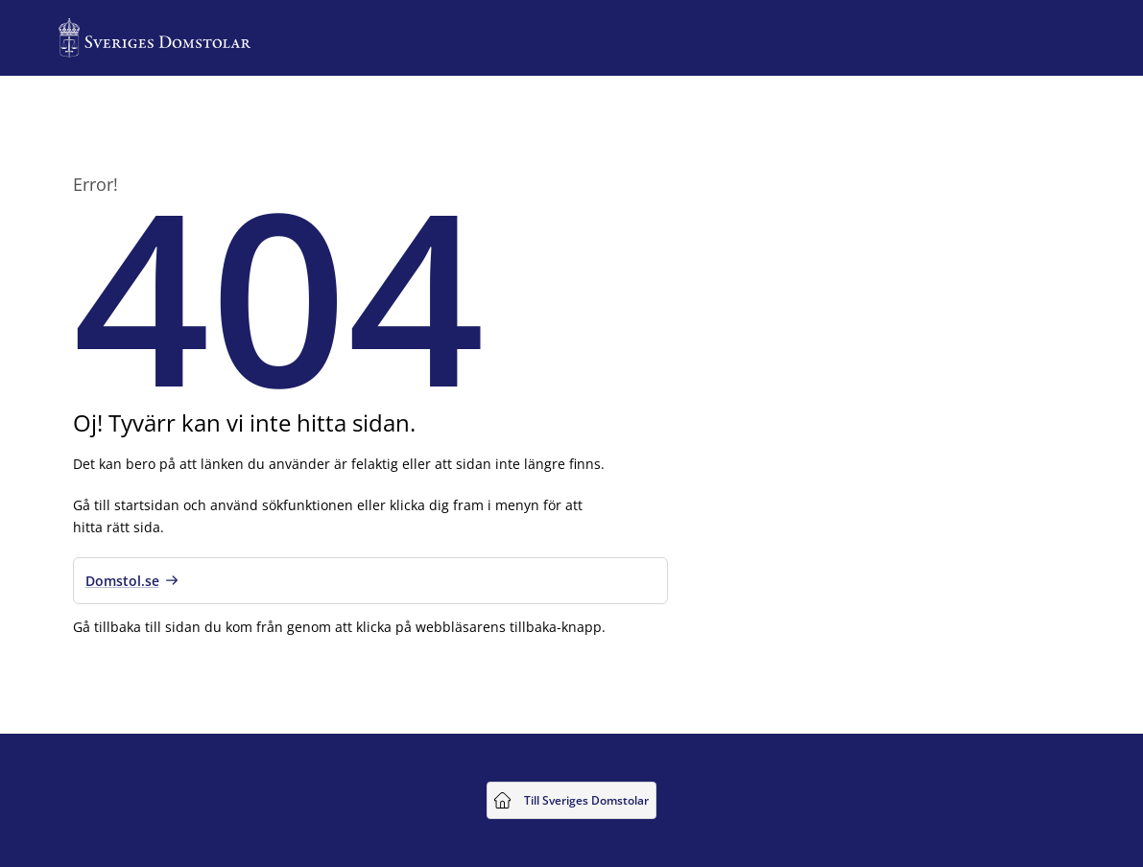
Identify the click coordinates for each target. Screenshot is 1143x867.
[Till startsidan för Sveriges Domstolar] (154, 38)
